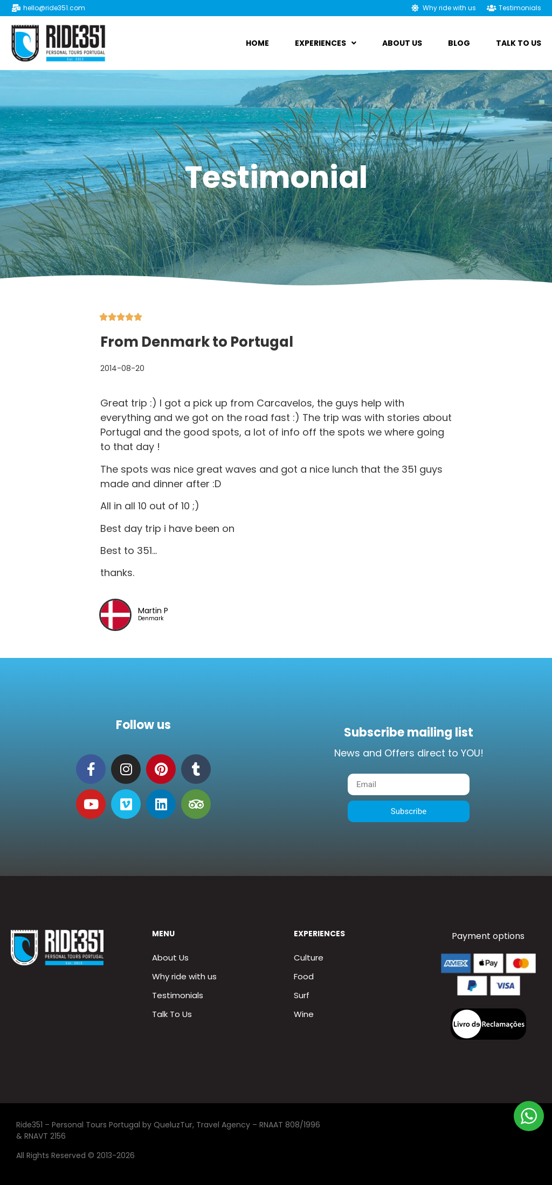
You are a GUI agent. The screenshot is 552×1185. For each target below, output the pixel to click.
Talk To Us (518, 43)
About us (402, 43)
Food (304, 976)
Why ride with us (184, 976)
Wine (304, 1014)
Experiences (325, 43)
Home (257, 43)
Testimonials (177, 995)
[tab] (276, 425)
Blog (459, 43)
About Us (170, 957)
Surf (301, 995)
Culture (308, 957)
